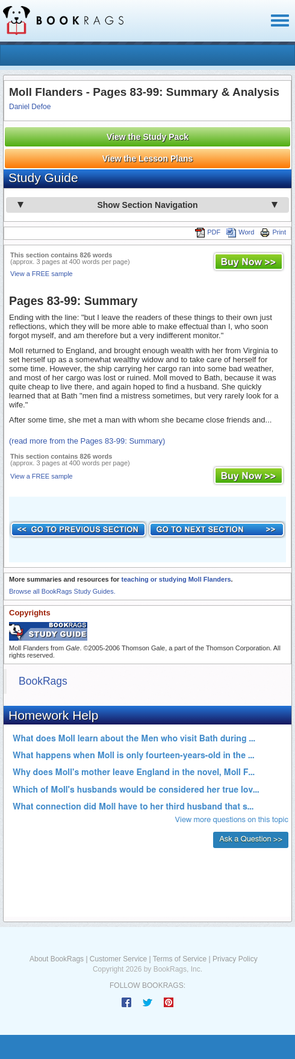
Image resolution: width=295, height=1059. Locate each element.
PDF (207, 232)
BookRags (43, 681)
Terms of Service (179, 959)
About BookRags (57, 959)
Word (240, 232)
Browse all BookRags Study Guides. (62, 591)
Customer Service (118, 959)
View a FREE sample (41, 273)
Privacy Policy (235, 959)
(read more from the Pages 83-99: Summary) (87, 440)
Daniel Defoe (30, 106)
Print (273, 232)
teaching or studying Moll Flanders (176, 579)
